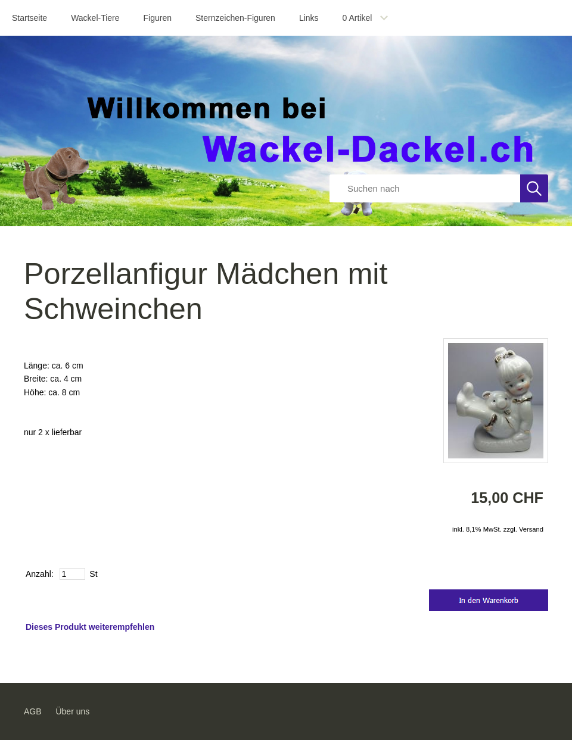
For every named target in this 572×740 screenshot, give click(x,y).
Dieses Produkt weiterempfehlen (90, 627)
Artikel (357, 18)
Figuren (158, 18)
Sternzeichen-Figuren (235, 18)
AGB (33, 711)
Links (309, 18)
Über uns (72, 711)
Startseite (29, 18)
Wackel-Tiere (95, 18)
